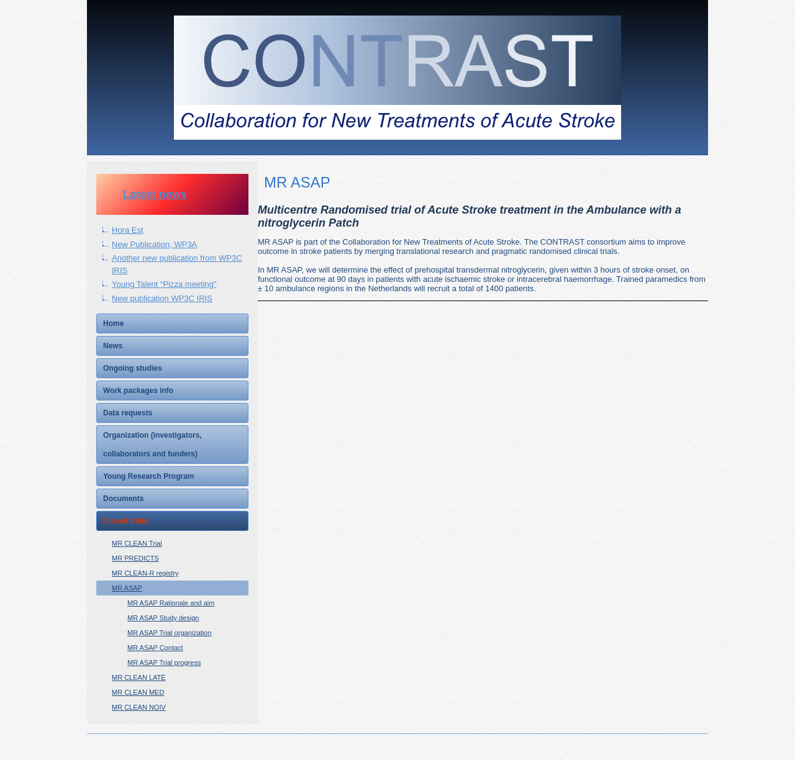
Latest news (155, 194)
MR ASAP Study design (163, 618)
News (112, 346)
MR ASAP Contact (155, 647)
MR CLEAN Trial (137, 543)
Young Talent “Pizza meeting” (164, 284)
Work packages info (138, 390)
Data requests (127, 413)
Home (113, 323)
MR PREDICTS (135, 558)
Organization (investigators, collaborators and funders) (152, 444)
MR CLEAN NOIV (139, 707)
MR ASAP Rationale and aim (170, 603)
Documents (123, 498)
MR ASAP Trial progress (164, 662)
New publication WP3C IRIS (162, 298)
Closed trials (125, 521)
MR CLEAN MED (138, 692)
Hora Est (127, 230)
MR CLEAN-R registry (145, 573)
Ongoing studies (132, 368)
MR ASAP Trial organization (169, 632)
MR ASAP (127, 588)
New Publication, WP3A (154, 244)
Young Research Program (148, 476)
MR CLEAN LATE (139, 677)
